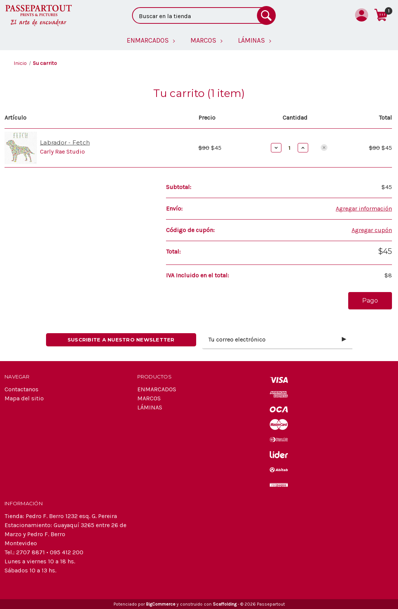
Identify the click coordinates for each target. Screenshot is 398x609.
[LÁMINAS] (255, 40)
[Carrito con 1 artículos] (380, 14)
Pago (370, 300)
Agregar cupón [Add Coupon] (372, 230)
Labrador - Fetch (65, 142)
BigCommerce (160, 604)
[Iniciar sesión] (361, 14)
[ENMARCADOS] (151, 40)
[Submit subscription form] (344, 340)
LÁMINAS (149, 407)
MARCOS (149, 398)
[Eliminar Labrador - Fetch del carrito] (324, 147)
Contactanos (21, 389)
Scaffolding (225, 604)
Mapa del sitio (24, 398)
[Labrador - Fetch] (289, 148)
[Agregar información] (364, 208)
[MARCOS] (207, 40)
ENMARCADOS (156, 389)
